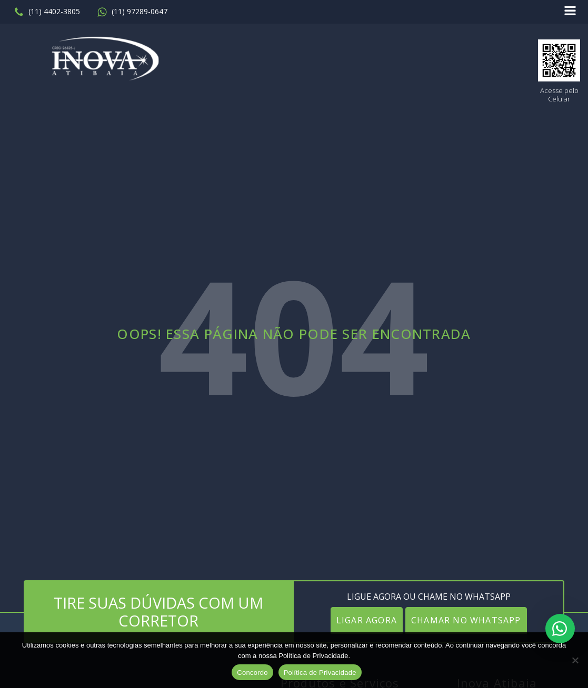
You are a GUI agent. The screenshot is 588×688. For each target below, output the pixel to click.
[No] (575, 660)
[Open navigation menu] (570, 12)
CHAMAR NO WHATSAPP (466, 620)
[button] (46, 12)
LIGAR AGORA (366, 620)
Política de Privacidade (320, 672)
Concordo (252, 672)
